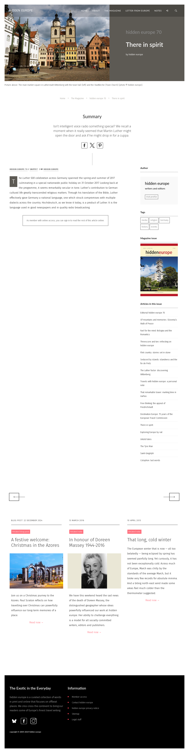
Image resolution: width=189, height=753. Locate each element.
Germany (164, 220)
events (154, 227)
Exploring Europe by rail (151, 432)
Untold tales (146, 439)
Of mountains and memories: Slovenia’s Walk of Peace (158, 322)
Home (62, 98)
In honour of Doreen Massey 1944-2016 (89, 542)
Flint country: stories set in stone (155, 352)
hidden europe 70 (98, 98)
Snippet (34, 169)
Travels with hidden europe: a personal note (158, 383)
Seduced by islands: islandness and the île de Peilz (158, 361)
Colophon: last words (150, 460)
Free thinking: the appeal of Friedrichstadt (152, 405)
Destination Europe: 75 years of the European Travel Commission (156, 416)
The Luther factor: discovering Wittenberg (154, 372)
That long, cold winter (149, 539)
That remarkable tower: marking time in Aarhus (158, 394)
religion (153, 220)
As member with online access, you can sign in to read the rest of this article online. (65, 220)
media (144, 220)
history (145, 227)
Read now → (36, 622)
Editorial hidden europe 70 (152, 312)
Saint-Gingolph (147, 453)
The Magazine (77, 98)
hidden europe (51, 169)
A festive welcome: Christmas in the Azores (35, 542)
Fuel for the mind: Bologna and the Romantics (156, 332)
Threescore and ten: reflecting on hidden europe (155, 343)
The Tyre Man (146, 446)
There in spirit (146, 425)
